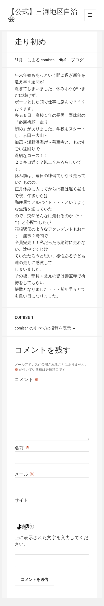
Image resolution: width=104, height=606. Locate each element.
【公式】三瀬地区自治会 (42, 15)
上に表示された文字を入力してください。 (51, 541)
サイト (22, 500)
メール (24, 474)
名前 (22, 447)
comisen (48, 59)
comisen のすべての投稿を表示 (43, 328)
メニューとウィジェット (90, 15)
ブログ (77, 59)
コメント (27, 379)
